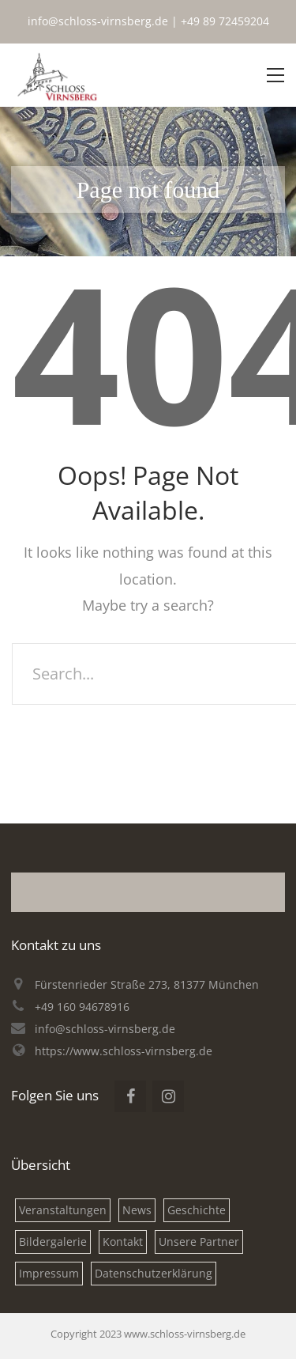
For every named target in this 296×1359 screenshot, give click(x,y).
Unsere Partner (199, 1241)
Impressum (49, 1273)
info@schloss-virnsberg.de (98, 20)
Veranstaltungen (63, 1209)
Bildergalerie (53, 1241)
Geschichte (196, 1209)
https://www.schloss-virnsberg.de (123, 1050)
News (137, 1209)
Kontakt (123, 1241)
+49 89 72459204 (225, 20)
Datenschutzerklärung (153, 1273)
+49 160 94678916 (82, 1006)
